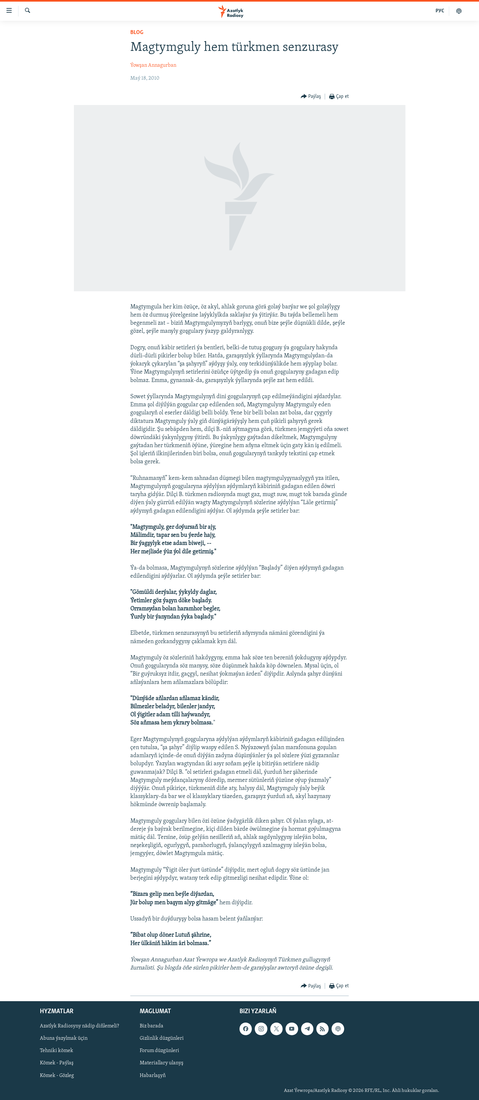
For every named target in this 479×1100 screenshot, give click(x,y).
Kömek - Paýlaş (57, 1063)
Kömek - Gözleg (57, 1075)
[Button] (311, 96)
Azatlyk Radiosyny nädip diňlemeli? (79, 1026)
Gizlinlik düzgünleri (162, 1038)
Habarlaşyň (153, 1075)
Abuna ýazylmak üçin (64, 1038)
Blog (136, 32)
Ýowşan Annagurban (153, 65)
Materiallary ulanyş (161, 1063)
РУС (440, 11)
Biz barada (151, 1026)
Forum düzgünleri (159, 1051)
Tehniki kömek (56, 1051)
